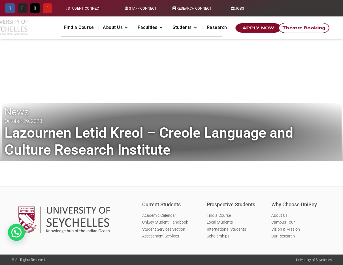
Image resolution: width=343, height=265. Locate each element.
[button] (16, 232)
